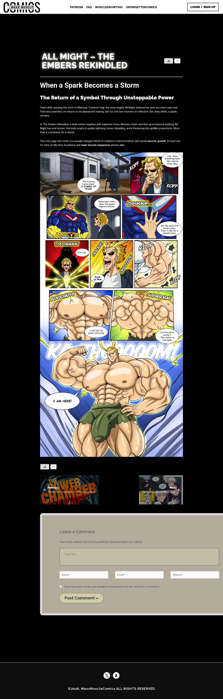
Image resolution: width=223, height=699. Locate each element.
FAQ (89, 7)
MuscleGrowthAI (108, 7)
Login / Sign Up (203, 7)
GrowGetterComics (141, 7)
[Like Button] (168, 60)
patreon (76, 7)
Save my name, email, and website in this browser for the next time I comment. (112, 586)
